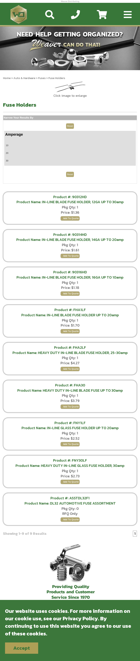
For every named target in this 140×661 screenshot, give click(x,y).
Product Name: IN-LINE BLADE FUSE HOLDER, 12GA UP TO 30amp (70, 202)
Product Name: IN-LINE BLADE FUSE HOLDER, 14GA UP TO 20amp (70, 239)
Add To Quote (71, 218)
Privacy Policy (80, 618)
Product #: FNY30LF (70, 460)
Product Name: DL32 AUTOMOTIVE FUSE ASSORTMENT (70, 503)
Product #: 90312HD (70, 197)
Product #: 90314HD (70, 234)
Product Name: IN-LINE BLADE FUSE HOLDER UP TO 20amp (70, 315)
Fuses (42, 78)
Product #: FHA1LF (70, 309)
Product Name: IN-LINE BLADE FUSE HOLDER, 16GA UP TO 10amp (70, 277)
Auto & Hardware (24, 78)
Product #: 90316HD (70, 272)
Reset (70, 126)
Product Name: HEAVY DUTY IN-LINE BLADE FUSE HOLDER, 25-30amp (70, 352)
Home (7, 78)
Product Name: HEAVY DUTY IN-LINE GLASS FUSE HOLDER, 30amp (70, 465)
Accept (21, 648)
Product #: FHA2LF (70, 347)
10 (7, 145)
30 (7, 160)
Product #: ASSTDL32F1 (70, 498)
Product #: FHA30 (70, 385)
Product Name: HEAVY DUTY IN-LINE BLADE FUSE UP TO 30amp (70, 390)
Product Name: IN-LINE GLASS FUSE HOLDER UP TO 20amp (70, 428)
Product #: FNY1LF (70, 423)
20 (7, 153)
